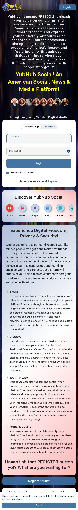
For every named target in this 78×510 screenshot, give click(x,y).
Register (67, 7)
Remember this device (22, 172)
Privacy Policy (59, 492)
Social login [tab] (49, 126)
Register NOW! (39, 481)
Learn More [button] (17, 499)
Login (39, 163)
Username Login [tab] (31, 126)
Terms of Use (42, 492)
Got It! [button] (39, 505)
